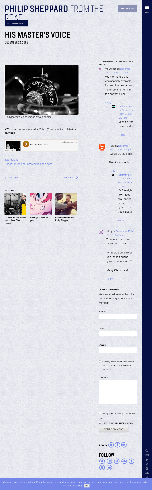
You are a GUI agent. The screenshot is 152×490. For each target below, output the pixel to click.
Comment (104, 378)
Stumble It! (11, 160)
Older (13, 178)
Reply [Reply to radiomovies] (122, 135)
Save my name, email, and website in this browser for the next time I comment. (118, 365)
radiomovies (125, 106)
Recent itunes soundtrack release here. (28, 164)
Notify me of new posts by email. (118, 423)
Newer (71, 178)
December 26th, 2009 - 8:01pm (126, 114)
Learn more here (121, 482)
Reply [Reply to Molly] (109, 279)
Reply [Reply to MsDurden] (108, 102)
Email (102, 328)
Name (102, 312)
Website (102, 345)
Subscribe (128, 8)
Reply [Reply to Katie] (112, 171)
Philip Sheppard (36, 9)
